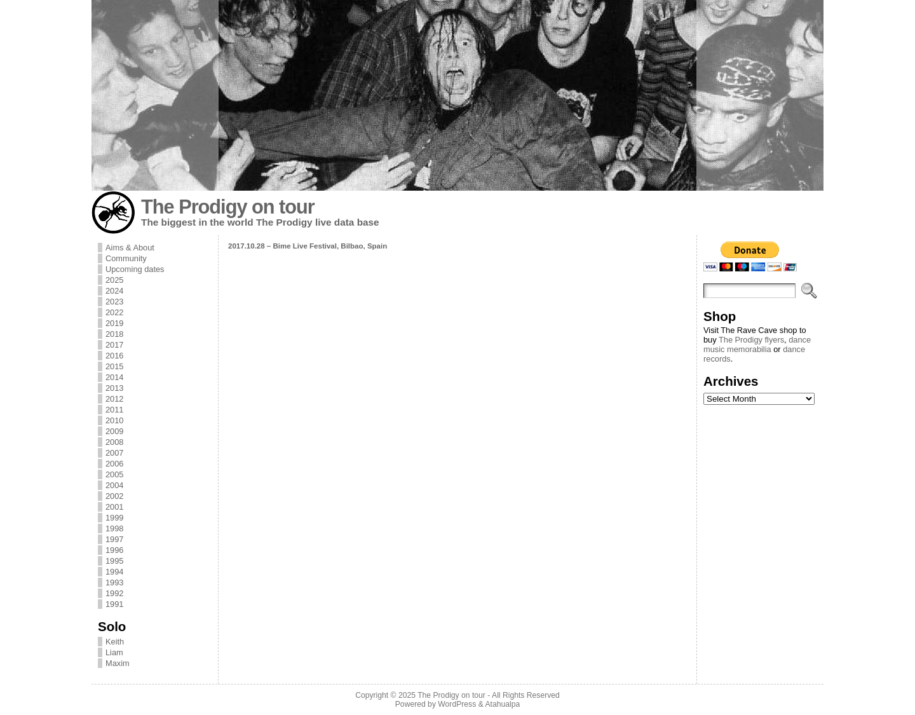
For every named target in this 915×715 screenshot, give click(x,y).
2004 (114, 485)
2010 (114, 420)
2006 (114, 463)
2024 (114, 291)
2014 (114, 377)
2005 (114, 474)
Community (126, 258)
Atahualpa (502, 704)
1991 (114, 604)
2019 (114, 323)
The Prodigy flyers (751, 339)
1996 (114, 550)
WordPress (457, 704)
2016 (114, 355)
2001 (114, 507)
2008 (114, 442)
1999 (114, 517)
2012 (114, 399)
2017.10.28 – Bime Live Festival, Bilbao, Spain (307, 246)
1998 (114, 528)
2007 (114, 453)
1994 (114, 571)
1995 (114, 561)
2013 (114, 388)
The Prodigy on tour (228, 207)
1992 (114, 593)
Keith (114, 641)
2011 (114, 409)
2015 (114, 366)
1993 (114, 582)
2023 (114, 301)
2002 (114, 496)
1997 (114, 539)
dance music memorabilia (757, 344)
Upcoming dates (134, 269)
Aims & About (129, 247)
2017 (114, 345)
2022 (114, 312)
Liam (114, 652)
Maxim (117, 663)
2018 (114, 334)
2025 (114, 280)
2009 (114, 431)
